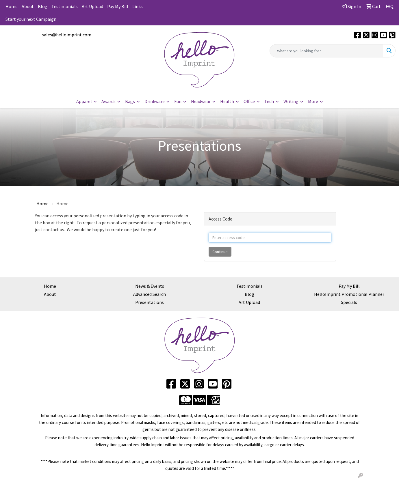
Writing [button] (290, 101)
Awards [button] (108, 101)
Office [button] (249, 101)
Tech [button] (269, 101)
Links (137, 6)
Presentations (149, 302)
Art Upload (92, 6)
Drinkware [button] (154, 101)
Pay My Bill (117, 6)
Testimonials (64, 6)
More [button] (313, 101)
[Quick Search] (326, 50)
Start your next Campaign (30, 19)
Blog (42, 6)
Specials (349, 302)
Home (11, 6)
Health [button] (227, 101)
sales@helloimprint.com (66, 35)
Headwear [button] (201, 101)
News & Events (149, 286)
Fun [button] (177, 101)
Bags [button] (130, 101)
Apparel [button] (84, 101)
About (28, 6)
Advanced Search (149, 294)
